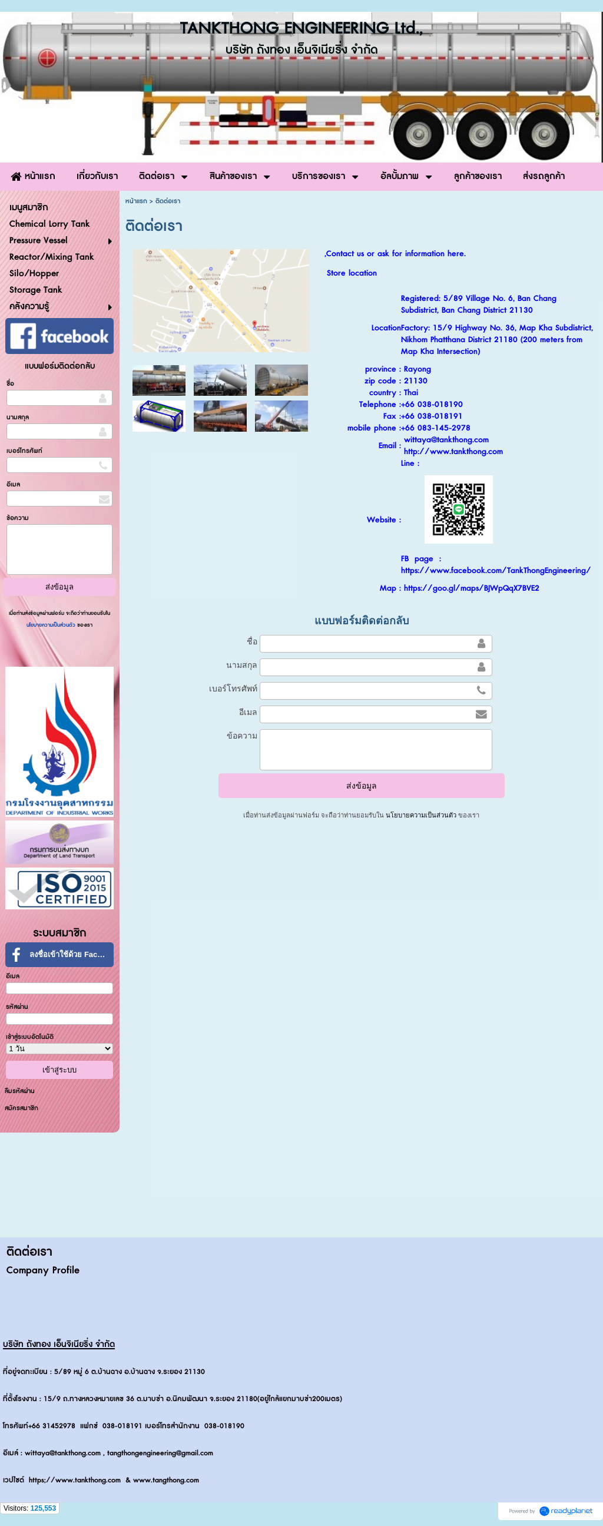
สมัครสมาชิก (21, 1108)
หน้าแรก (136, 201)
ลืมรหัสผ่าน (20, 1091)
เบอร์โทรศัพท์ (24, 450)
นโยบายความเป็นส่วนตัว (51, 625)
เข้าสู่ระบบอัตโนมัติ (30, 1036)
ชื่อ (10, 383)
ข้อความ (17, 518)
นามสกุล (17, 417)
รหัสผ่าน (17, 1006)
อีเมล (13, 484)
